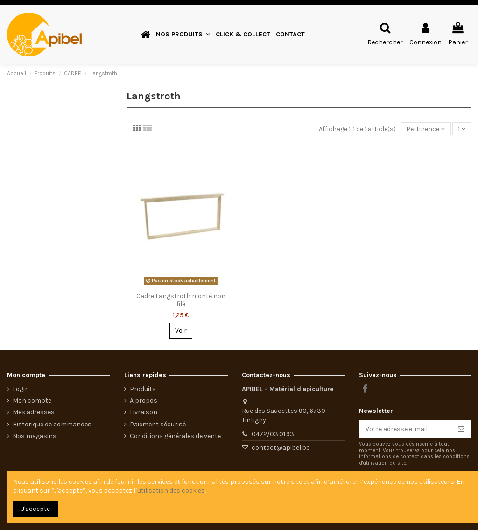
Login (21, 389)
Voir (181, 331)
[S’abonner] (461, 429)
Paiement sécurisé (158, 424)
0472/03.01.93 (273, 434)
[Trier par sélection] (425, 129)
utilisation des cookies (171, 491)
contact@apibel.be (280, 448)
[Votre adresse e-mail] (405, 429)
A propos (143, 400)
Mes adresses (34, 412)
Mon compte (32, 400)
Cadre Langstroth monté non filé (180, 300)
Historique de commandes (52, 424)
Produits (143, 389)
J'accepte (35, 509)
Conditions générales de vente (175, 436)
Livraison (143, 412)
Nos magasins (34, 436)
